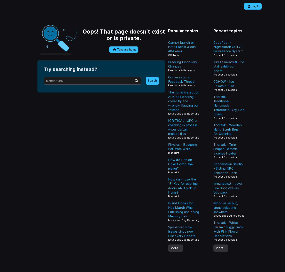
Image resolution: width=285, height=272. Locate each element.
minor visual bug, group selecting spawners (225, 207)
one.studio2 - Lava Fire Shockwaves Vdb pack (227, 188)
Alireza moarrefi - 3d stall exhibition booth (228, 66)
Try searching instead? (71, 69)
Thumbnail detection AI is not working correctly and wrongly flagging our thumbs (183, 101)
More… (175, 248)
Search (152, 80)
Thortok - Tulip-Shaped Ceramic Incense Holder (225, 149)
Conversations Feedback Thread (181, 79)
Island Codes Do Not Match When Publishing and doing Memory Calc (183, 209)
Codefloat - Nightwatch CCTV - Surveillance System (228, 47)
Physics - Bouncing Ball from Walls (182, 147)
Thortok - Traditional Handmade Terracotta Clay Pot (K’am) (228, 105)
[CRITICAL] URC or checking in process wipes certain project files (183, 127)
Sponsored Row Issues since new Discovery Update (181, 231)
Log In (254, 6)
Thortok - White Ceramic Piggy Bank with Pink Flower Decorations (228, 229)
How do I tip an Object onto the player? (180, 164)
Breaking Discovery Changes (182, 64)
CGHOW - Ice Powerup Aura (223, 84)
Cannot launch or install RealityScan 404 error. (182, 47)
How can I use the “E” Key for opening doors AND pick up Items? (183, 185)
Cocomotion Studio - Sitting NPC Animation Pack (228, 168)
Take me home (124, 49)
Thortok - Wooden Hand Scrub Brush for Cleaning (227, 129)
